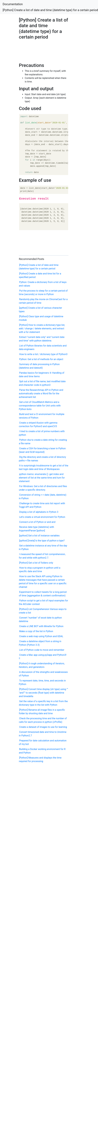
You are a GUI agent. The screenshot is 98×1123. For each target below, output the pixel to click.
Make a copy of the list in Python (36, 631)
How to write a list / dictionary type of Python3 (43, 354)
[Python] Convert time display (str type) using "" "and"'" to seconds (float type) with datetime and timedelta (43, 693)
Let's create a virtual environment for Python (42, 517)
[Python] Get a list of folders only (36, 562)
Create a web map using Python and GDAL (41, 636)
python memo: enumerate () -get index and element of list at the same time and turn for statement (42, 478)
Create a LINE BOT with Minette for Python (41, 626)
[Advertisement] (32, 50)
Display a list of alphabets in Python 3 (38, 512)
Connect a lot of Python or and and (37, 522)
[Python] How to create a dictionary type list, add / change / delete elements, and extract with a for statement (42, 328)
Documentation (13, 4)
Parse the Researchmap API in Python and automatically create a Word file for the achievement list (41, 393)
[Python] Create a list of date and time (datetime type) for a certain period (50, 10)
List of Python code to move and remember (41, 649)
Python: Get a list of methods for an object (41, 359)
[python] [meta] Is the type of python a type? (42, 540)
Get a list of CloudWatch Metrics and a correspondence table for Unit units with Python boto (40, 406)
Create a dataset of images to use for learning (43, 727)
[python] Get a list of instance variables (39, 535)
